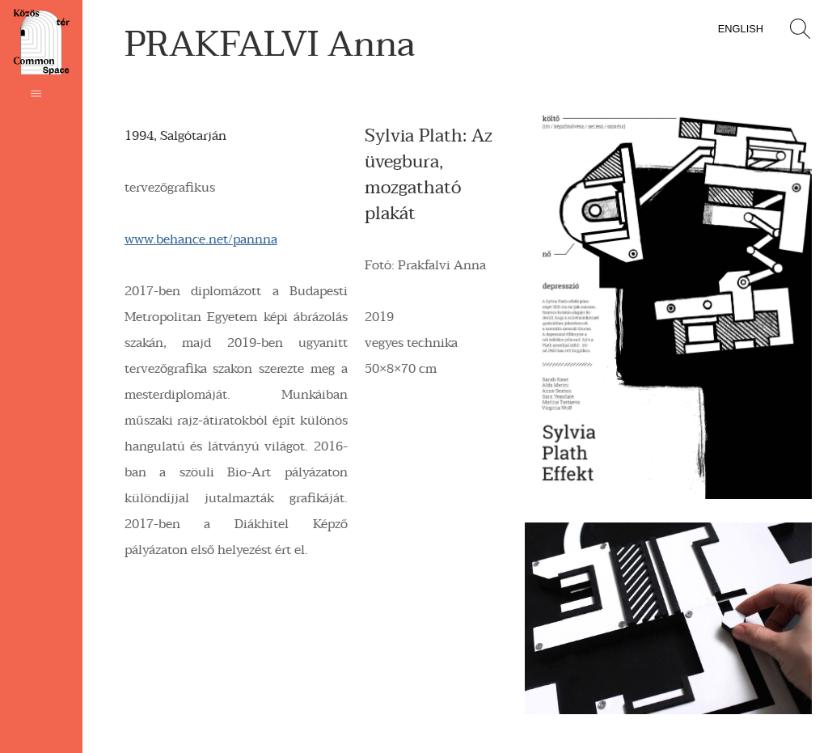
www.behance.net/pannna (201, 239)
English (740, 29)
